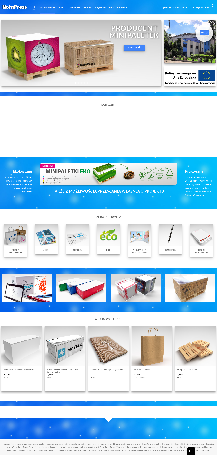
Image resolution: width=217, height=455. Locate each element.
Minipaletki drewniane (187, 369)
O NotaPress (74, 7)
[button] (34, 7)
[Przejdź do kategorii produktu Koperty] (77, 239)
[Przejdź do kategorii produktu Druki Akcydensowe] (201, 240)
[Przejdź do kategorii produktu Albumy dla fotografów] (139, 240)
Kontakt (88, 7)
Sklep (61, 7)
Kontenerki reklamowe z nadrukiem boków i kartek (62, 370)
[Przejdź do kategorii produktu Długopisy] (170, 239)
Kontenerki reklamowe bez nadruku (19, 369)
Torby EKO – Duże (142, 369)
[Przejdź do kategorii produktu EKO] (108, 239)
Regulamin (100, 7)
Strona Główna (47, 7)
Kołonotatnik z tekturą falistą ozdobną (107, 369)
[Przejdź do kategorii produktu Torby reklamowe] (15, 240)
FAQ (111, 7)
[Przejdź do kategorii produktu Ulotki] (46, 239)
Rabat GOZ (122, 7)
